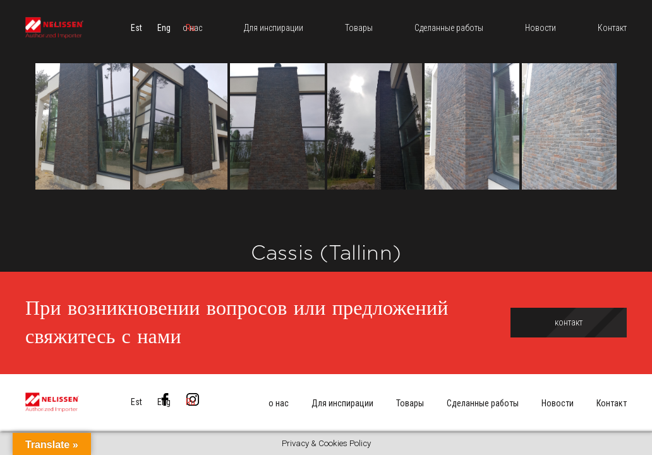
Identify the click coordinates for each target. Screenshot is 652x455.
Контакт (611, 403)
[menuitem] (136, 28)
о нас (279, 403)
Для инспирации (342, 403)
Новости (557, 403)
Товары (410, 403)
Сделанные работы (483, 403)
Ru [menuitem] (190, 402)
